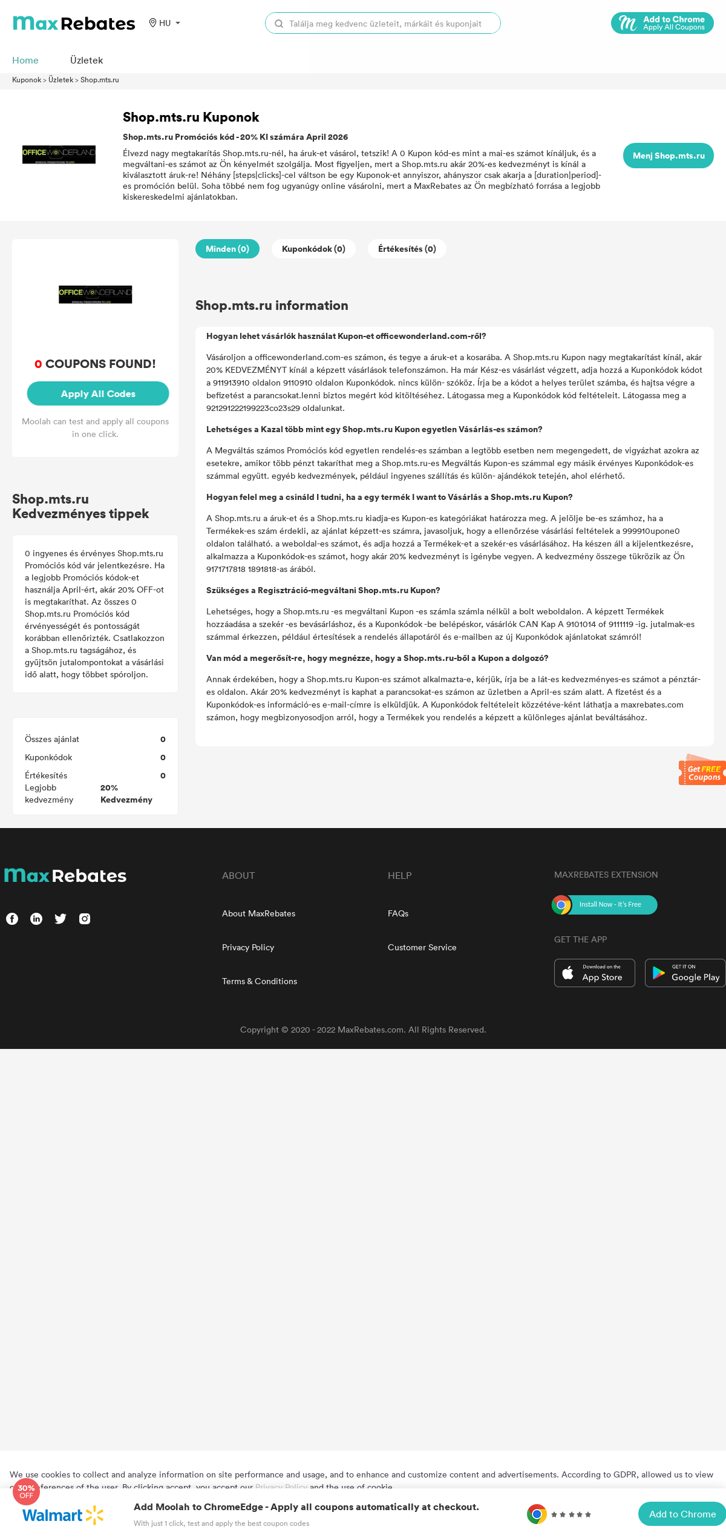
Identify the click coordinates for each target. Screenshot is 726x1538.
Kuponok (26, 79)
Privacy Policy (248, 947)
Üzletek (60, 79)
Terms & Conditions (259, 981)
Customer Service (422, 947)
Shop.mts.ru (99, 79)
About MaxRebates (258, 913)
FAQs (398, 913)
